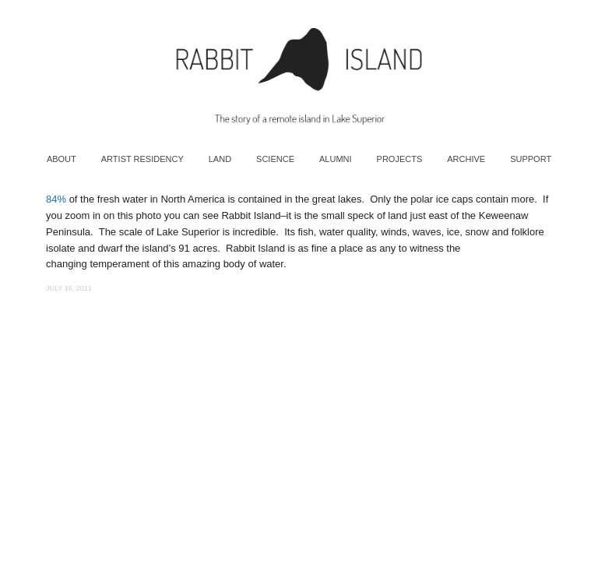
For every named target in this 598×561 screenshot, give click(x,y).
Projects (400, 159)
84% (56, 199)
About (61, 159)
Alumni (335, 159)
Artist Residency (142, 159)
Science (275, 159)
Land (220, 159)
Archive (466, 159)
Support (530, 159)
